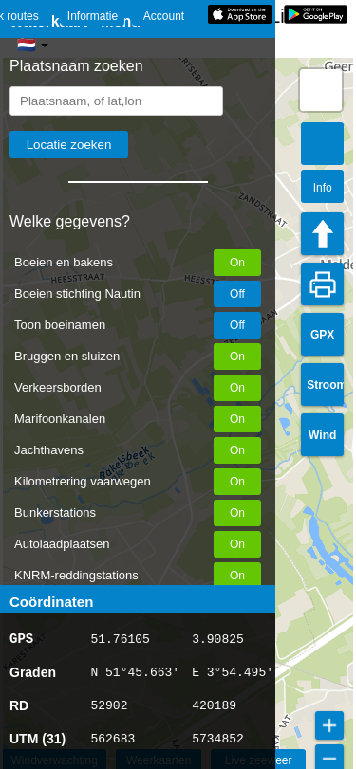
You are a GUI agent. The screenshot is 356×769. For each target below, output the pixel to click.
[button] (321, 90)
